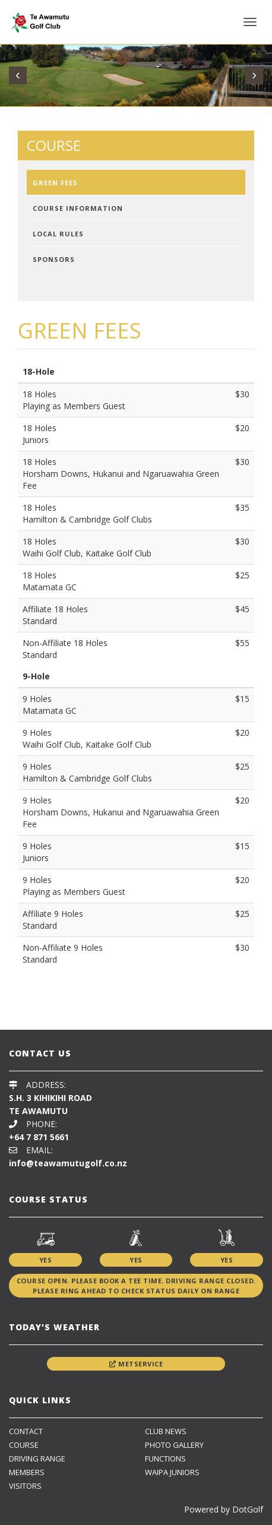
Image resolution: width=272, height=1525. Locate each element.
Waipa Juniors (172, 1472)
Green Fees (55, 182)
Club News (165, 1431)
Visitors (25, 1485)
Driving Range (37, 1458)
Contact (26, 1431)
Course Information (78, 208)
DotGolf (247, 1509)
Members (27, 1472)
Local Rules (58, 233)
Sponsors (54, 259)
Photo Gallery (174, 1444)
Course (24, 1444)
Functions (165, 1458)
